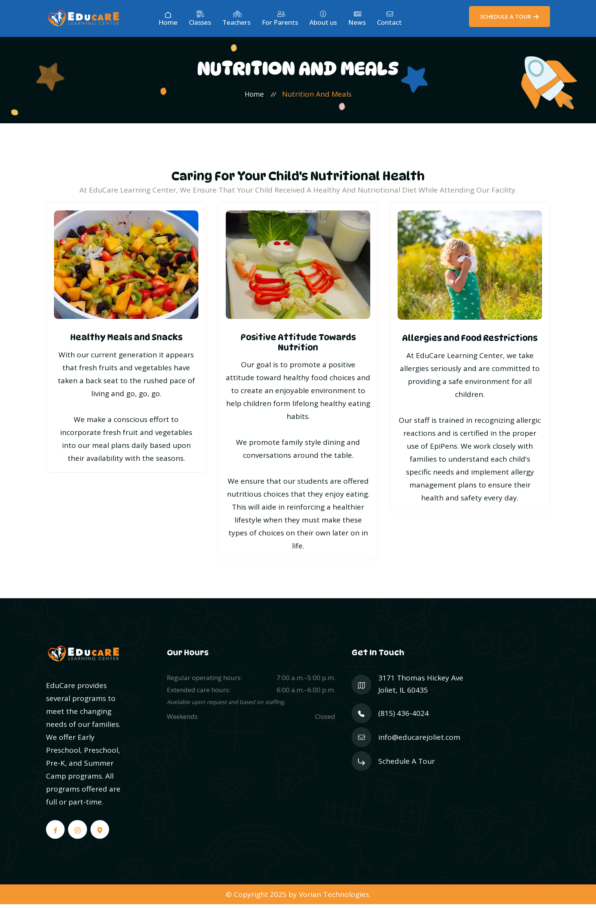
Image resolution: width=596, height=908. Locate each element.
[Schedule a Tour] (509, 16)
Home (254, 97)
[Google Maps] (102, 833)
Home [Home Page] (168, 19)
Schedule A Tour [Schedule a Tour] (406, 766)
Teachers (236, 19)
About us (323, 19)
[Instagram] (79, 833)
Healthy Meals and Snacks (126, 340)
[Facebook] (56, 833)
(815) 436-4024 (403, 718)
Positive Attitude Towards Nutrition (298, 345)
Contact (389, 19)
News (357, 19)
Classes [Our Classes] (200, 19)
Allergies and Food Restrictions (469, 341)
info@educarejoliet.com (419, 742)
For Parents (280, 19)
